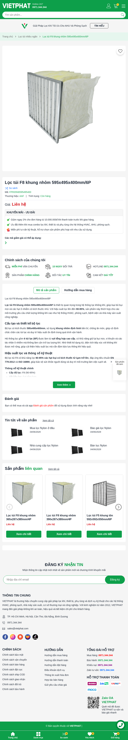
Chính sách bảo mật (12, 654)
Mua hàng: (100, 655)
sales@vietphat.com (17, 628)
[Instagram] (13, 637)
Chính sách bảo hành (13, 689)
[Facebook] (5, 637)
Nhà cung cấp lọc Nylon (44, 445)
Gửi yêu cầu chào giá (55, 685)
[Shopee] (20, 637)
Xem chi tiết (23, 534)
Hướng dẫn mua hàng (55, 655)
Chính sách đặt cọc (12, 669)
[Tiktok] (35, 637)
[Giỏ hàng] (116, 6)
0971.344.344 (14, 622)
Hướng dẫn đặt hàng (55, 665)
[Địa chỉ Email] (64, 580)
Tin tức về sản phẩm (21, 420)
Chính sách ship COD (13, 674)
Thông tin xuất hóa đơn (56, 675)
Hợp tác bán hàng (53, 680)
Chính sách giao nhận (13, 679)
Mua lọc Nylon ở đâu (42, 428)
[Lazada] (28, 637)
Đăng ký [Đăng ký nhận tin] (115, 579)
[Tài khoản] (108, 6)
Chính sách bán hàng (13, 664)
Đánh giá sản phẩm (43, 405)
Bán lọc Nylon (98, 445)
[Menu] (123, 5)
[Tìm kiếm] (122, 15)
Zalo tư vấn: (100, 670)
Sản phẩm (23, 468)
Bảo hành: (99, 660)
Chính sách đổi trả (11, 684)
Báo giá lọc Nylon (100, 428)
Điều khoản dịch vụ (54, 670)
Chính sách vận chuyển (14, 659)
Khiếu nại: (99, 665)
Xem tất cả (48, 420)
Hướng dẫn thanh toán (56, 660)
